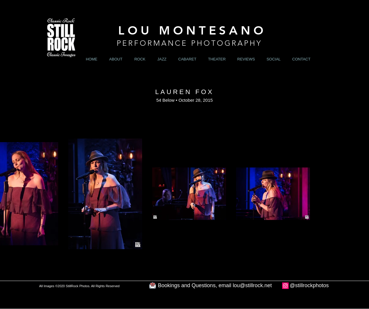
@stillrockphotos (309, 285)
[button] (140, 59)
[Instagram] (285, 285)
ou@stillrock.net (253, 285)
